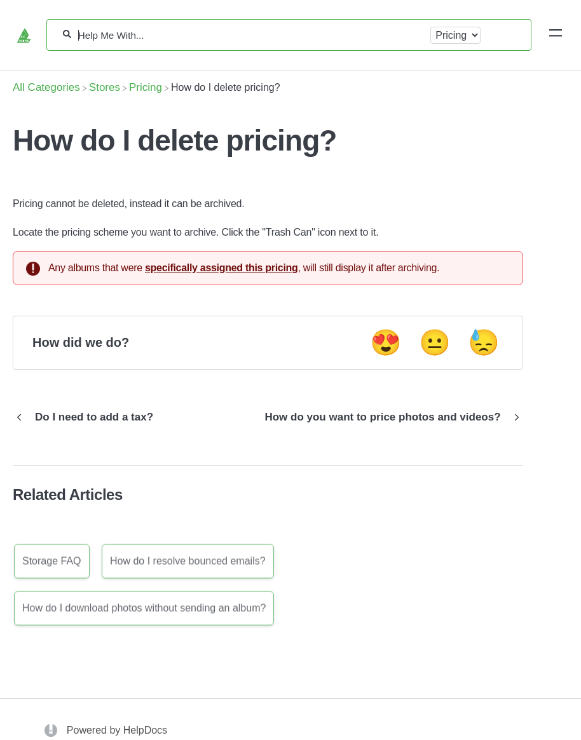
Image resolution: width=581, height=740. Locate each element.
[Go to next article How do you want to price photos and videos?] (389, 417)
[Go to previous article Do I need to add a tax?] (88, 417)
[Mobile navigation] (555, 35)
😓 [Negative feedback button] (484, 342)
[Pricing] (145, 87)
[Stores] (104, 87)
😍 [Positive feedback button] (386, 342)
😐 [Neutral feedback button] (435, 342)
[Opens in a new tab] (52, 730)
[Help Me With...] (251, 35)
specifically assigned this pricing (221, 267)
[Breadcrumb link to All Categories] (46, 87)
